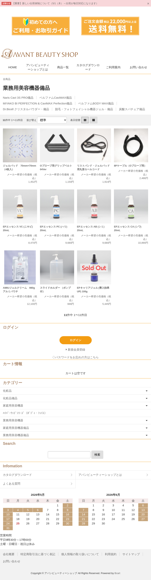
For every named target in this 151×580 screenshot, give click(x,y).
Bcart (117, 573)
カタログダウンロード (88, 67)
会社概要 (8, 554)
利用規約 (110, 554)
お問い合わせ (138, 67)
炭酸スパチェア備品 (132, 109)
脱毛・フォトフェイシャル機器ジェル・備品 (84, 109)
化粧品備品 (10, 398)
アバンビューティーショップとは (37, 67)
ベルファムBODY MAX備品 (96, 103)
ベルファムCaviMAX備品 (55, 97)
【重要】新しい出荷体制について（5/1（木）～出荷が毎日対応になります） (55, 3)
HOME (12, 67)
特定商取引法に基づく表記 (37, 554)
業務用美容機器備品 (16, 435)
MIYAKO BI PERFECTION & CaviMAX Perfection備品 (37, 103)
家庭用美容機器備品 (16, 427)
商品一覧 (63, 67)
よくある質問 (11, 483)
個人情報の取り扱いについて (80, 554)
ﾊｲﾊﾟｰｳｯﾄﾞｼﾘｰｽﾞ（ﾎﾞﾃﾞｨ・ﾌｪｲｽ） (25, 413)
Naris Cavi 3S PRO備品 (18, 97)
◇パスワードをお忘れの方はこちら (75, 357)
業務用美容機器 (13, 420)
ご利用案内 (113, 67)
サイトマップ (131, 554)
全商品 (6, 79)
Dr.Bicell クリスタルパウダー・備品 (26, 109)
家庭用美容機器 (13, 405)
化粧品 (7, 390)
